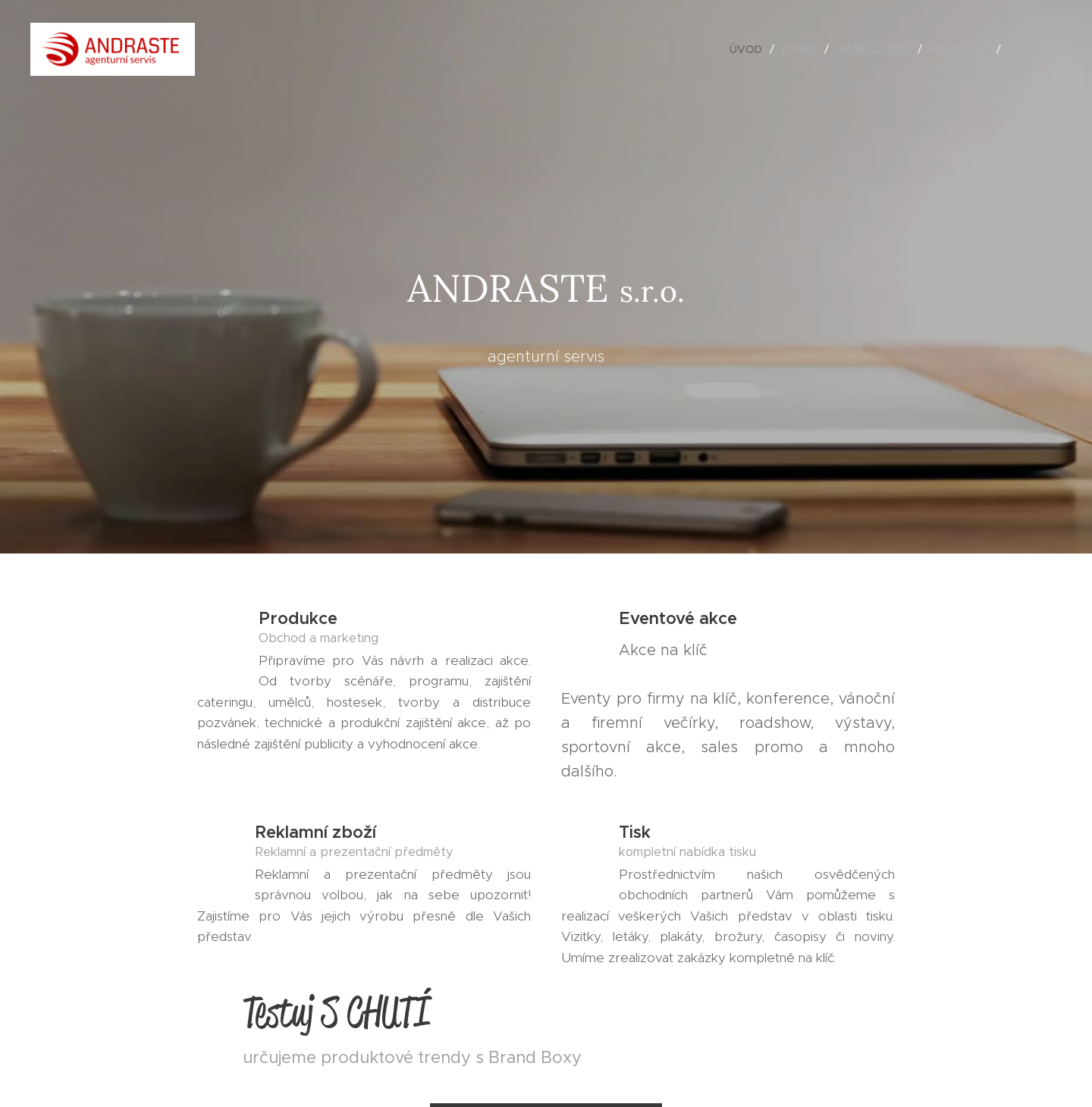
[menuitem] (750, 49)
